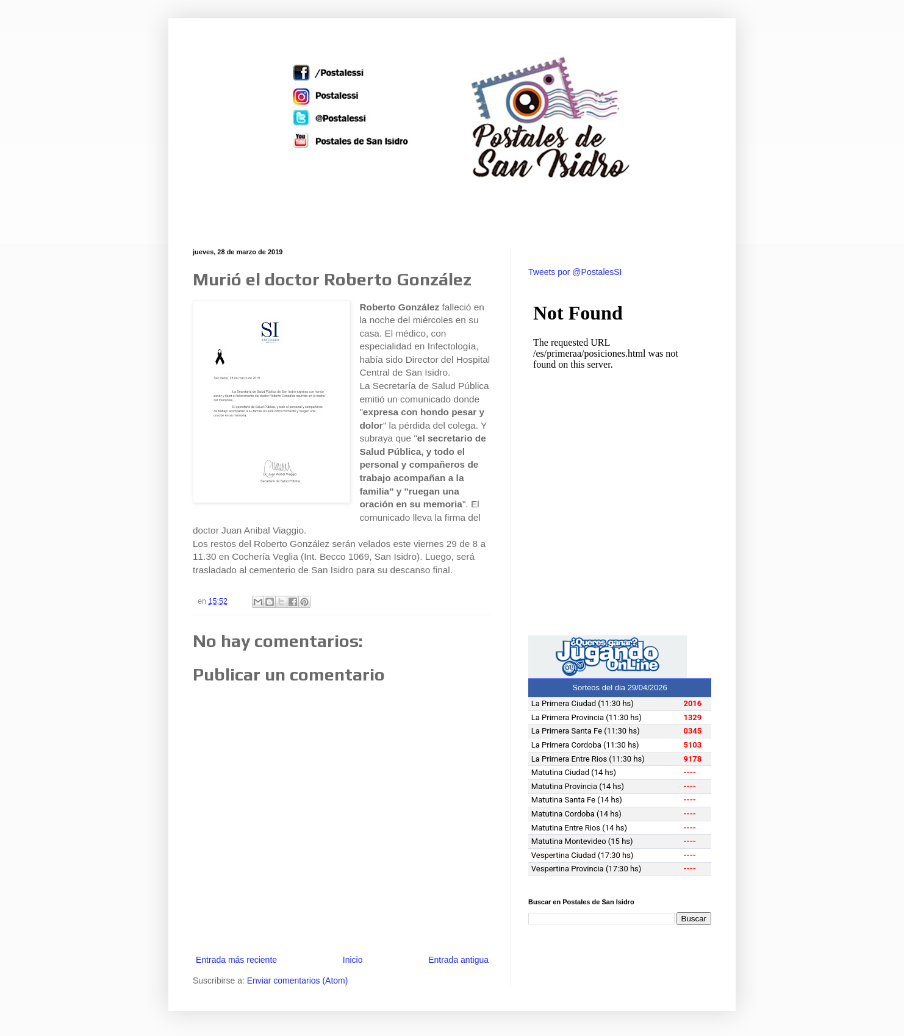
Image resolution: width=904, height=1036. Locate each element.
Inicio (353, 960)
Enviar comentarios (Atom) (297, 980)
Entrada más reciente (236, 960)
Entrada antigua (458, 960)
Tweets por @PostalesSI (575, 272)
